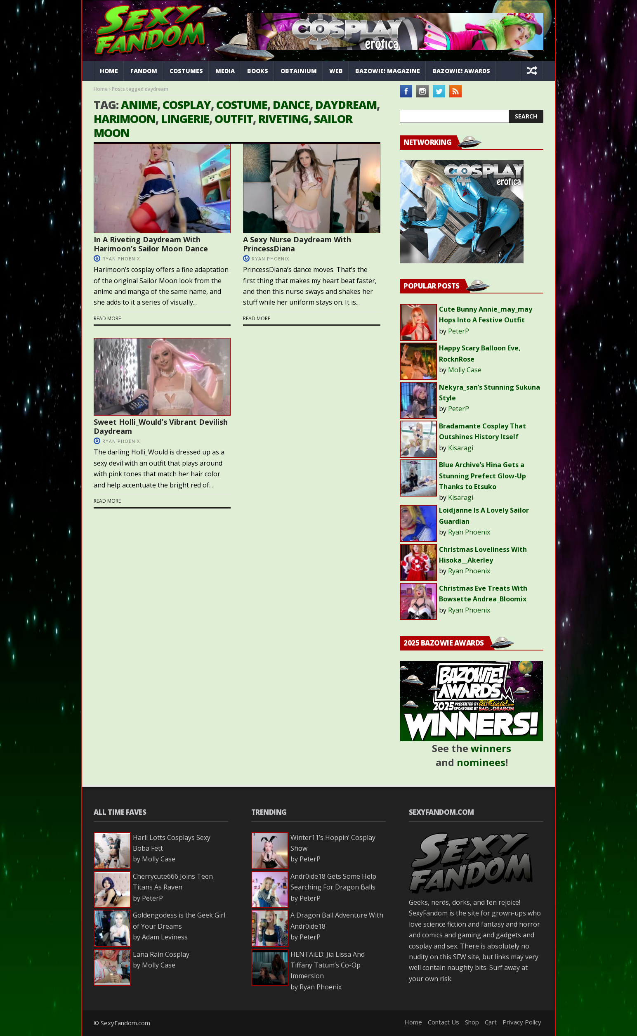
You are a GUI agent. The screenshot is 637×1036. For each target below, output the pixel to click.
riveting (283, 118)
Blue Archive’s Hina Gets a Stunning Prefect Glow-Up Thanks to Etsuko (482, 475)
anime (139, 104)
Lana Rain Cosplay (161, 954)
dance (291, 104)
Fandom (143, 71)
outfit (234, 118)
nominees (481, 762)
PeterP (458, 331)
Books (257, 71)
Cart (491, 1022)
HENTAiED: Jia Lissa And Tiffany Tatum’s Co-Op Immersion (327, 965)
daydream (346, 104)
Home (109, 71)
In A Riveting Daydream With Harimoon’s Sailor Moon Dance (151, 243)
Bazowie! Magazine (387, 71)
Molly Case (464, 369)
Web (336, 71)
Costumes (186, 71)
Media (225, 71)
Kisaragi (460, 447)
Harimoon (125, 118)
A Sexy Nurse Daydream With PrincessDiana (297, 243)
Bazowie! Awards (461, 71)
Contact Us (443, 1022)
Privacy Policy (522, 1022)
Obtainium (299, 71)
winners (491, 748)
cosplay (187, 104)
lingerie (185, 118)
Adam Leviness (165, 936)
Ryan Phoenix (121, 258)
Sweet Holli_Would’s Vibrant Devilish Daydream (161, 426)
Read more (107, 318)
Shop (472, 1022)
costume (241, 104)
